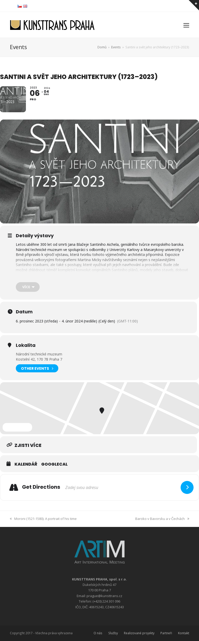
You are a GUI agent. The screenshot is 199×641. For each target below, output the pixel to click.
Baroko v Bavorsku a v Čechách (162, 518)
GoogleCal (54, 464)
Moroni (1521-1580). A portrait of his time (43, 518)
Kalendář (26, 464)
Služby (113, 633)
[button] (186, 25)
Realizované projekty (139, 633)
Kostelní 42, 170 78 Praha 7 (39, 359)
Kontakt (183, 633)
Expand (17, 427)
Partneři (166, 633)
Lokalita (25, 345)
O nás (98, 633)
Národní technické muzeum (39, 354)
